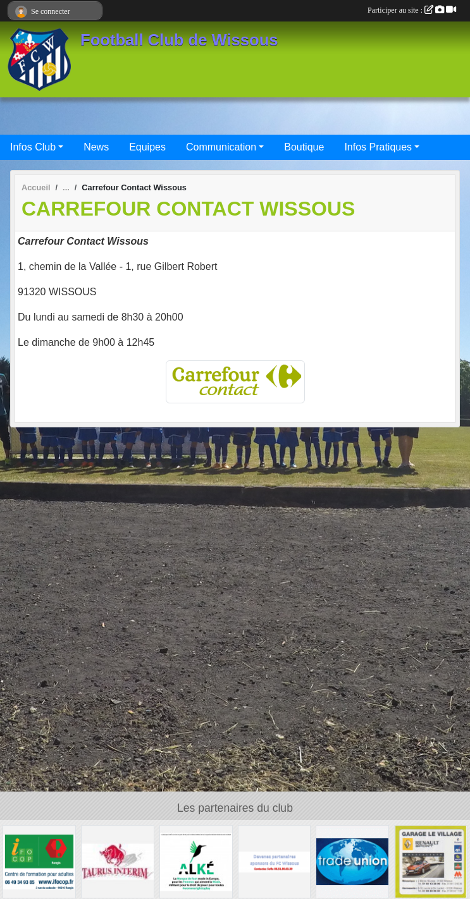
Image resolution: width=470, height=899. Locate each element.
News (96, 147)
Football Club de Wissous (179, 40)
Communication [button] (221, 147)
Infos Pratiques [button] (378, 147)
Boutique (304, 147)
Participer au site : (412, 10)
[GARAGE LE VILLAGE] (430, 860)
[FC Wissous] (274, 860)
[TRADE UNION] (352, 860)
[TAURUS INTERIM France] (117, 860)
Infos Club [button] (33, 147)
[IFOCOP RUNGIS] (39, 860)
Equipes (147, 147)
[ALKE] (196, 860)
